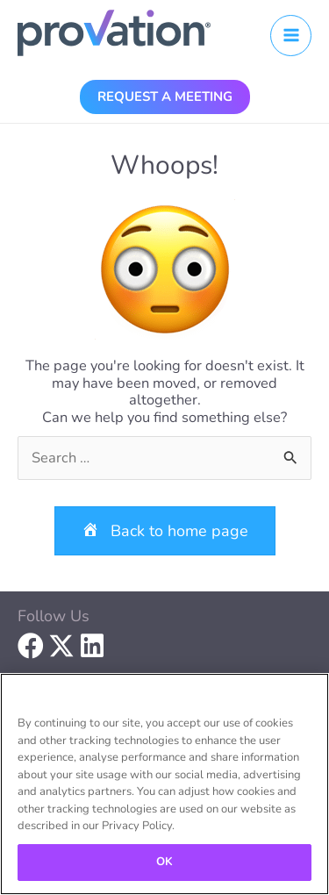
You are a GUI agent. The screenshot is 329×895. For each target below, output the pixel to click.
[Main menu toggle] (290, 35)
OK (164, 862)
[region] (164, 784)
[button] (165, 96)
